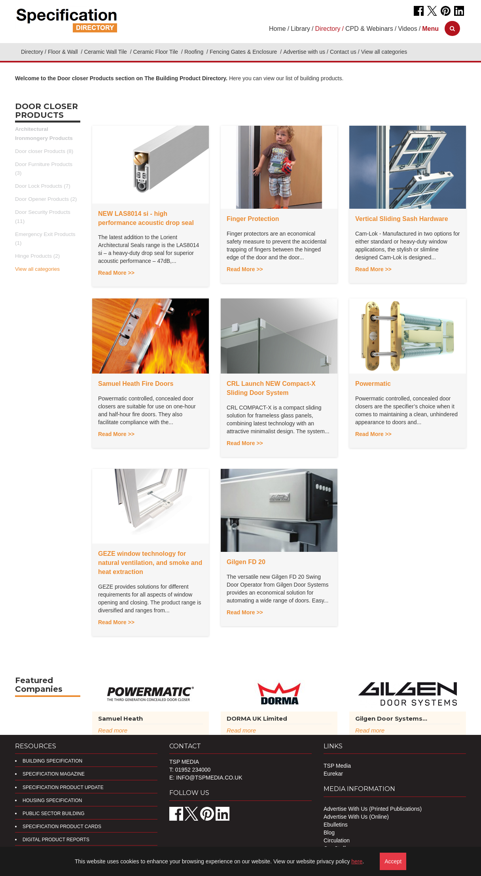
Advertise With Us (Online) (356, 817)
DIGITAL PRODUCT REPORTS (56, 839)
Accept (392, 861)
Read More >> (116, 273)
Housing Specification (52, 800)
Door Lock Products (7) (42, 186)
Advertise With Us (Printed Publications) (373, 809)
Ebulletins (336, 824)
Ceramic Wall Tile (106, 52)
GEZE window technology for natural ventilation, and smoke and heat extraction (150, 562)
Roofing (194, 52)
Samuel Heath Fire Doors (135, 383)
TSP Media (337, 766)
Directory (32, 52)
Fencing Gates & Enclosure (244, 52)
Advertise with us (304, 52)
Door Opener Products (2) (46, 199)
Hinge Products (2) (37, 256)
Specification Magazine (54, 774)
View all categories (37, 269)
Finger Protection (253, 218)
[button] (430, 29)
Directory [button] (328, 28)
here (356, 861)
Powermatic (373, 383)
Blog (329, 832)
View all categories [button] (384, 52)
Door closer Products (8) (44, 151)
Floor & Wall (64, 52)
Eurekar (333, 773)
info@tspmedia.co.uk (209, 777)
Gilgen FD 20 (246, 562)
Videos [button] (407, 28)
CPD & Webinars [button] (369, 28)
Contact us (343, 52)
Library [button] (300, 28)
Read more (112, 730)
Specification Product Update (63, 787)
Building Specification (52, 761)
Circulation (337, 840)
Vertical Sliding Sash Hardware (401, 218)
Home (277, 28)
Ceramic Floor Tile (156, 52)
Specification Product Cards (62, 826)
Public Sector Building (53, 813)
